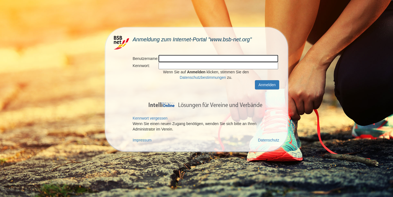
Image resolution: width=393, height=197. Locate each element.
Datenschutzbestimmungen (203, 77)
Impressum (142, 140)
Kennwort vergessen (150, 118)
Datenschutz (268, 140)
